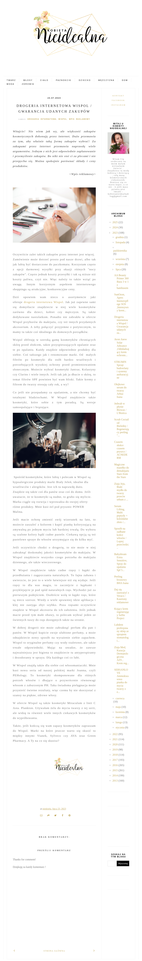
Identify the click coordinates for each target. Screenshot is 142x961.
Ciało (44, 80)
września (121, 259)
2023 (115, 232)
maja (118, 706)
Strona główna (54, 951)
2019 (115, 749)
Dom (125, 80)
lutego (119, 722)
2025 (115, 222)
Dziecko (85, 80)
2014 (115, 775)
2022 (115, 734)
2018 (115, 754)
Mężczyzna (106, 80)
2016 (115, 765)
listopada (121, 242)
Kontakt (118, 96)
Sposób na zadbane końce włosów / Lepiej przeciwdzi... (121, 538)
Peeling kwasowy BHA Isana (121, 579)
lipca (119, 269)
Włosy (28, 80)
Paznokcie (63, 80)
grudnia (120, 237)
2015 (115, 770)
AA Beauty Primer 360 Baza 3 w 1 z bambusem (121, 281)
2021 (115, 739)
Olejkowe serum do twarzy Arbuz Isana (120, 390)
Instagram (118, 105)
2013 (115, 780)
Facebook (118, 100)
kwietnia (120, 712)
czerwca (120, 698)
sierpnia (120, 264)
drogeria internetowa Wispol (43, 302)
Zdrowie (28, 84)
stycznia (120, 727)
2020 (115, 744)
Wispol (63, 119)
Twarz (11, 80)
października (120, 250)
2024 (115, 227)
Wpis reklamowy (79, 119)
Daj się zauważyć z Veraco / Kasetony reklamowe (121, 596)
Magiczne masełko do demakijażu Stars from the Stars (121, 471)
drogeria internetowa (41, 119)
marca (119, 717)
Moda (10, 84)
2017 (115, 759)
